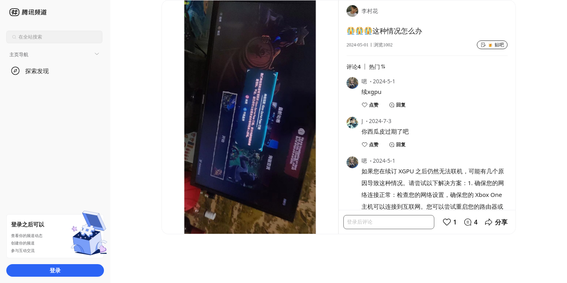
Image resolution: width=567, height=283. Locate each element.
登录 (55, 270)
